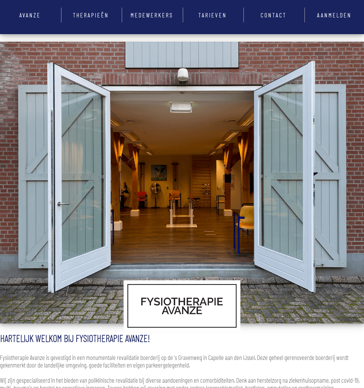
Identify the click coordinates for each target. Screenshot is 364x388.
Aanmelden (334, 15)
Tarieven (212, 15)
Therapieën (91, 15)
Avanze (30, 15)
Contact (273, 15)
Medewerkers (151, 15)
